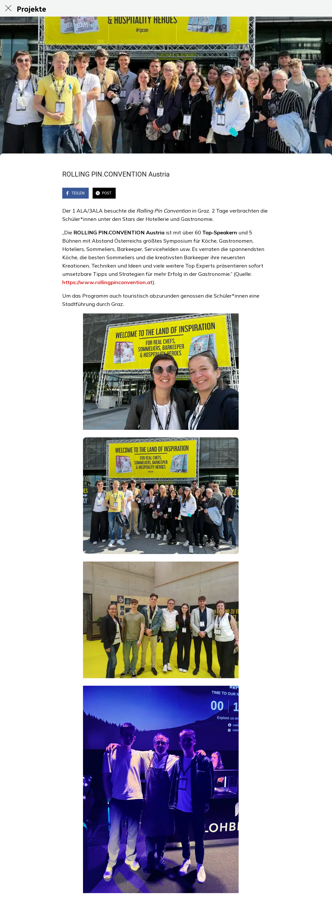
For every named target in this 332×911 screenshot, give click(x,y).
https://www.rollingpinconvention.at (107, 282)
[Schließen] (8, 8)
